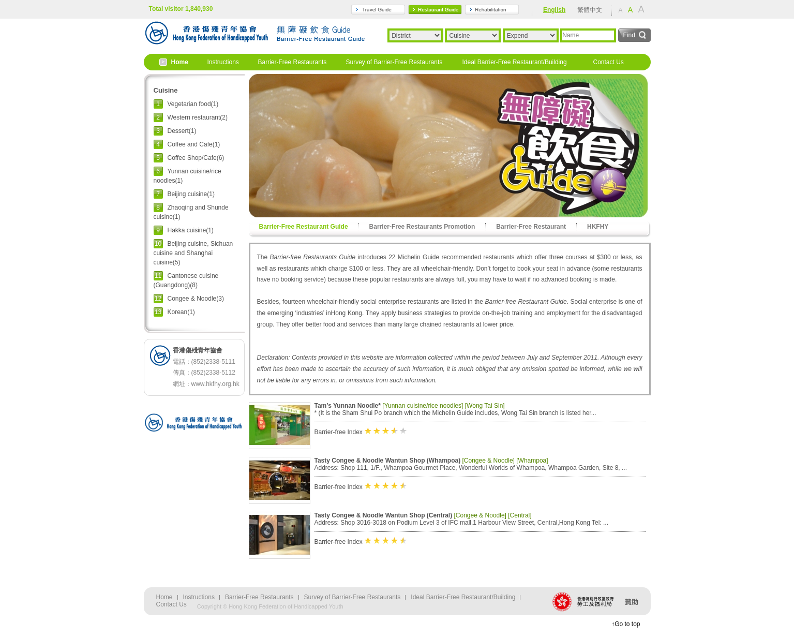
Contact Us (608, 62)
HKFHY (597, 226)
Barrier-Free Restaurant (531, 226)
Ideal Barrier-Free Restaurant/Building (514, 62)
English (554, 9)
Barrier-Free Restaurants (292, 62)
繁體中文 (589, 9)
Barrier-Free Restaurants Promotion (422, 226)
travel (378, 9)
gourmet (435, 9)
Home (179, 62)
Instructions (223, 62)
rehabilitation (492, 9)
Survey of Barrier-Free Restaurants (394, 62)
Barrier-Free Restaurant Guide (303, 226)
